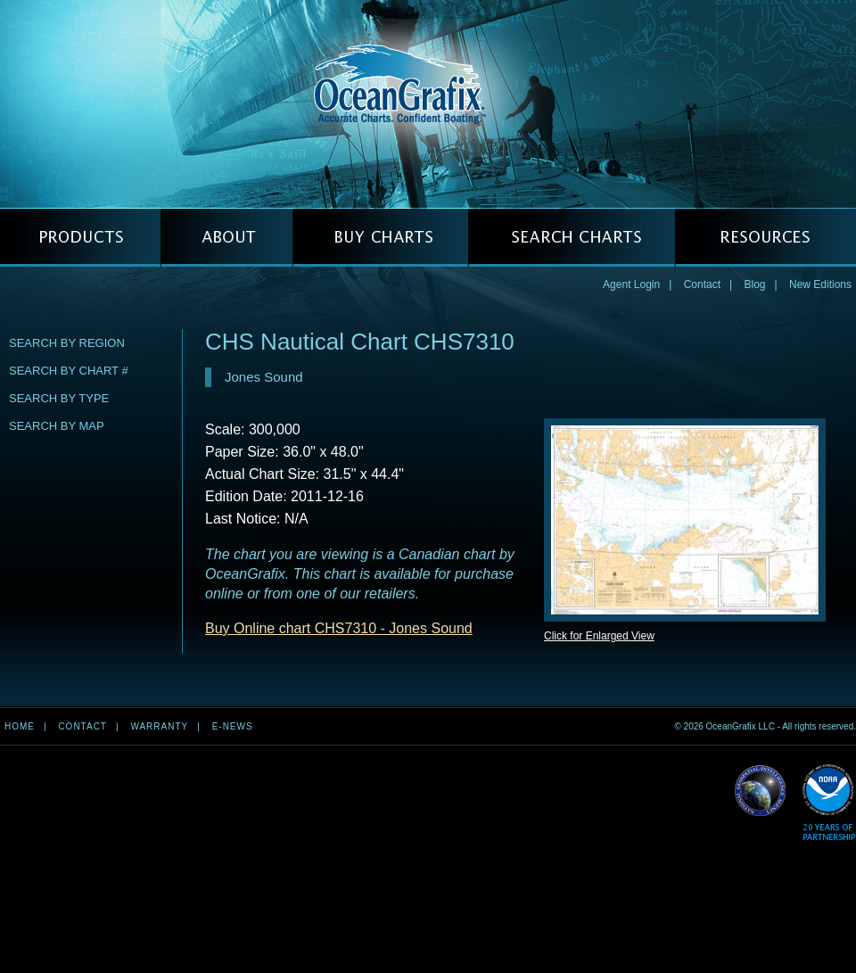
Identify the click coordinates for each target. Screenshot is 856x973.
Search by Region (67, 343)
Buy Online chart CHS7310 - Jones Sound (339, 628)
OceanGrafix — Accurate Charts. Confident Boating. (428, 103)
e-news (232, 726)
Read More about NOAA (829, 803)
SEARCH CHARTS (571, 238)
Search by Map (56, 426)
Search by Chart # (68, 370)
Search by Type (59, 398)
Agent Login (631, 284)
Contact (702, 284)
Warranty (159, 726)
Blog (754, 284)
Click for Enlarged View (599, 636)
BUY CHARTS (380, 238)
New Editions (820, 284)
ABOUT (226, 238)
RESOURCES (765, 238)
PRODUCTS (80, 238)
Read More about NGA (760, 791)
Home (19, 726)
